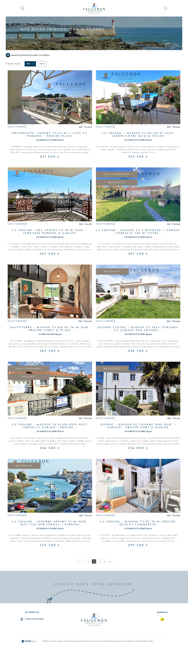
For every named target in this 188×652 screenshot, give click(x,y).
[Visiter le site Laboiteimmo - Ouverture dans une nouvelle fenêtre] (28, 641)
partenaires (131, 641)
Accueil (23, 24)
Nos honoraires (91, 641)
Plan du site (102, 641)
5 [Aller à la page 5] (104, 561)
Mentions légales (114, 641)
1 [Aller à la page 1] (83, 561)
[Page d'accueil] (94, 8)
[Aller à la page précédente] (78, 561)
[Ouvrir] (22, 8)
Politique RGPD (141, 641)
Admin (123, 641)
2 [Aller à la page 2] (88, 561)
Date (42, 64)
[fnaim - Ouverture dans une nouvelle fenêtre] (162, 619)
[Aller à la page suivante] (110, 561)
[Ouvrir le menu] (165, 8)
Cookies (150, 641)
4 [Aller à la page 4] (99, 561)
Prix (30, 64)
